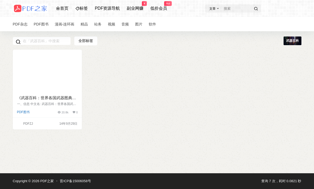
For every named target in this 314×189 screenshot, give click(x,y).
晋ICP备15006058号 (75, 181)
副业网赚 (135, 6)
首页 (62, 8)
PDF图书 (23, 112)
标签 (81, 8)
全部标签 (85, 41)
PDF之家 (46, 181)
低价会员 (158, 6)
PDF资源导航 (107, 8)
